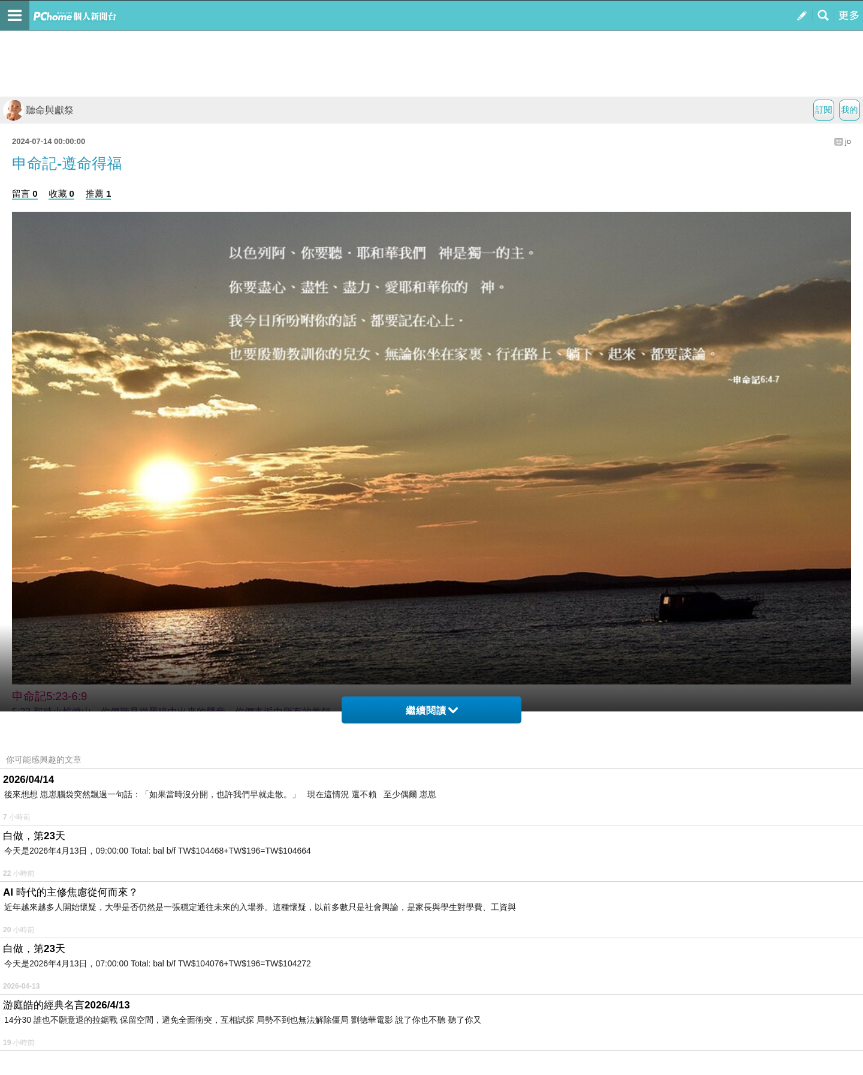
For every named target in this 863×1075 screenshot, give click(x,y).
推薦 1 (98, 193)
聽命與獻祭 (38, 110)
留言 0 (25, 193)
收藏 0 (61, 193)
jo (848, 141)
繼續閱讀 (432, 710)
